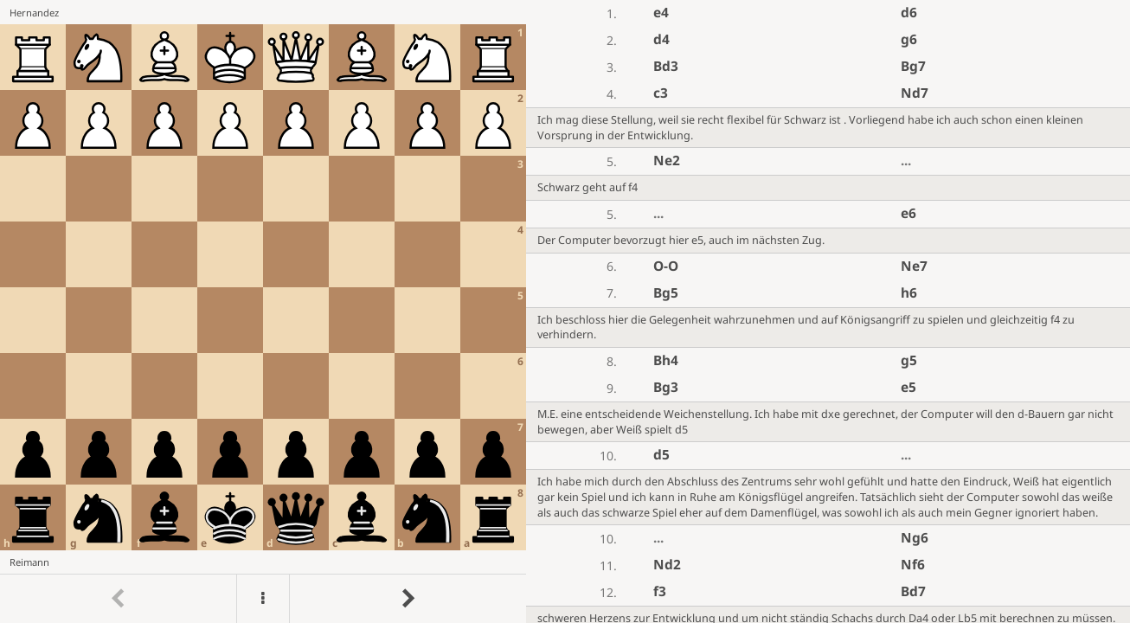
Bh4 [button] (665, 360)
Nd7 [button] (914, 93)
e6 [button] (908, 213)
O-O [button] (665, 266)
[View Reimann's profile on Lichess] (263, 562)
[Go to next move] (407, 599)
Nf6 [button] (913, 565)
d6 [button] (909, 12)
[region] (565, 311)
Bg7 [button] (913, 66)
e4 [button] (661, 12)
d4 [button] (661, 39)
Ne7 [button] (914, 266)
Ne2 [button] (666, 160)
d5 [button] (661, 455)
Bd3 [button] (665, 66)
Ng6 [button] (914, 538)
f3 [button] (659, 591)
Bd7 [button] (913, 591)
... (906, 160)
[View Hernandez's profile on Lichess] (263, 12)
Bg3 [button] (665, 387)
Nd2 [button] (667, 565)
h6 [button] (909, 293)
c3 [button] (660, 93)
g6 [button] (909, 39)
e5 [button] (908, 387)
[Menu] (263, 599)
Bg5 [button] (665, 293)
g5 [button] (909, 360)
